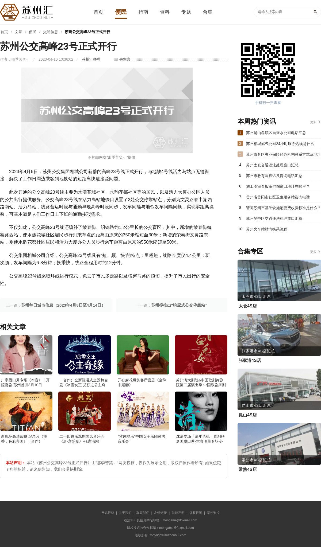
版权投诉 (195, 513)
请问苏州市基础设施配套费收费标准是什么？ (283, 208)
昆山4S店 (248, 415)
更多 (313, 122)
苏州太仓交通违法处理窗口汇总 (272, 165)
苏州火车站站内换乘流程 (266, 229)
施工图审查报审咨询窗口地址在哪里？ (278, 186)
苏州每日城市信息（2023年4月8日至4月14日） (63, 305)
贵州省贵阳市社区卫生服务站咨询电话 (278, 197)
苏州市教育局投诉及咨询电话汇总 (274, 176)
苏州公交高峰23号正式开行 (87, 32)
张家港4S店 (250, 360)
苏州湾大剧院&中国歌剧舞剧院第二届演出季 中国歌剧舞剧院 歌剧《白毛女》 (201, 385)
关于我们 (125, 513)
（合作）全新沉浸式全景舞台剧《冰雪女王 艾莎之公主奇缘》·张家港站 (83, 385)
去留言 (125, 59)
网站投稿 (107, 513)
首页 (4, 32)
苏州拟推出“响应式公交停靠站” (179, 305)
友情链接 (160, 513)
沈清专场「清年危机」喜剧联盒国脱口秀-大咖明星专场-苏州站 (200, 441)
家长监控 (213, 513)
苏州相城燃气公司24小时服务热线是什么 (280, 144)
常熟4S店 (248, 469)
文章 (18, 32)
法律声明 (178, 513)
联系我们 (142, 513)
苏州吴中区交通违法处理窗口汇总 (274, 218)
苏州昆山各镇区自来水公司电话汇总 (276, 133)
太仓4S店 (248, 306)
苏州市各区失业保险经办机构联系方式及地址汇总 (283, 156)
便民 (32, 32)
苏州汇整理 (91, 59)
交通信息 (50, 32)
